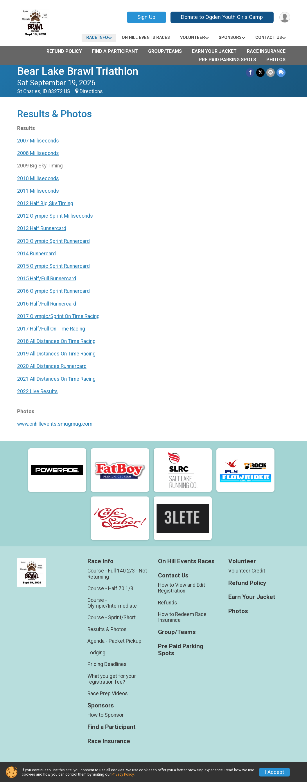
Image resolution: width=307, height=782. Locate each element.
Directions (91, 91)
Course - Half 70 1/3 (110, 588)
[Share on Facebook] (250, 72)
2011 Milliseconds (38, 191)
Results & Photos (107, 629)
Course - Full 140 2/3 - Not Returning (117, 573)
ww (21, 424)
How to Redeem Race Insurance (182, 617)
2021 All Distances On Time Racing (56, 379)
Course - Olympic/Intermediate (112, 603)
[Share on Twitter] (260, 72)
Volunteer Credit (246, 571)
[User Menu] (284, 17)
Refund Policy (64, 51)
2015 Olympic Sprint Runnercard (53, 266)
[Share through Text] (281, 72)
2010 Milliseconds (38, 178)
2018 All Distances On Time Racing (56, 341)
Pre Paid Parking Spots (227, 59)
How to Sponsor (105, 715)
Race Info (97, 37)
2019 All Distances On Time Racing (56, 354)
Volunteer (192, 37)
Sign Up (146, 17)
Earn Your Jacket (214, 51)
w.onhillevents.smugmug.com (58, 424)
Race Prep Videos (107, 693)
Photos (276, 59)
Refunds (167, 603)
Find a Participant (115, 51)
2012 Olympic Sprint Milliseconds (55, 216)
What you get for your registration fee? (111, 679)
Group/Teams (165, 51)
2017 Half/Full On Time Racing (51, 329)
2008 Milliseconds (38, 153)
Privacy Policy (123, 774)
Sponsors (230, 37)
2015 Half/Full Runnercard (46, 278)
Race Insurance (266, 51)
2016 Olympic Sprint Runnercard (53, 291)
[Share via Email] (270, 72)
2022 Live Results (37, 391)
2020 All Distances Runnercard (52, 366)
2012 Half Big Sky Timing (45, 203)
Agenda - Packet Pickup (114, 641)
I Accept (274, 772)
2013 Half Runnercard (41, 228)
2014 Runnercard (36, 254)
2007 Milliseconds (38, 141)
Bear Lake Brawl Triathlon (77, 71)
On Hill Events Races (146, 37)
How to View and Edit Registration (181, 588)
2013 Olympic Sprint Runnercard (53, 241)
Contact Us (268, 37)
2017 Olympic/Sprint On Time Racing (58, 316)
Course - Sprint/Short (111, 617)
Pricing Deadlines (107, 664)
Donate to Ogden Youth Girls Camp (222, 17)
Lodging (96, 652)
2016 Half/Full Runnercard (46, 304)
